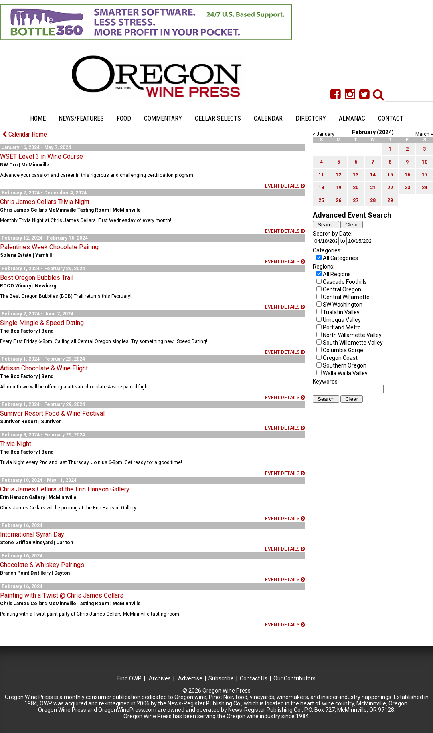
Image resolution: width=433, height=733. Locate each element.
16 (407, 175)
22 (390, 187)
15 (390, 175)
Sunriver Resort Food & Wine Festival (52, 413)
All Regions (337, 274)
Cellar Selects (218, 118)
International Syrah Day (32, 534)
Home (38, 118)
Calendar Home (24, 134)
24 (424, 187)
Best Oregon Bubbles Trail (36, 277)
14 (373, 175)
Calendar (268, 118)
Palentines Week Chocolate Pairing (49, 247)
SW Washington (342, 304)
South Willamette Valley (353, 342)
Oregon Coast (340, 358)
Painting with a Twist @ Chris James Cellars (61, 595)
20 (355, 187)
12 (338, 175)
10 (424, 162)
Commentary (163, 118)
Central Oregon (342, 289)
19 (338, 187)
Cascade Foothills (345, 282)
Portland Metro (342, 327)
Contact (390, 118)
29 (390, 200)
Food (124, 118)
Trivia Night (15, 444)
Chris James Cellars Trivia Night (44, 202)
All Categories (340, 258)
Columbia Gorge (343, 350)
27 (355, 200)
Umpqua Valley (342, 320)
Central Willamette (346, 297)
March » (424, 134)
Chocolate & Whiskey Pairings (42, 565)
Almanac (352, 118)
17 (424, 175)
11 (321, 175)
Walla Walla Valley (345, 373)
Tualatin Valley (341, 312)
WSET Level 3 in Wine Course (41, 156)
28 (373, 200)
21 (373, 187)
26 (338, 200)
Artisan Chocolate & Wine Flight (44, 368)
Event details (285, 186)
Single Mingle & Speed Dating (42, 323)
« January (323, 134)
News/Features (81, 118)
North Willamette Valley (352, 335)
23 (407, 187)
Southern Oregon (344, 365)
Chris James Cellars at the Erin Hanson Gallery (64, 489)
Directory (310, 118)
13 (355, 175)
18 (321, 187)
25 (321, 200)
